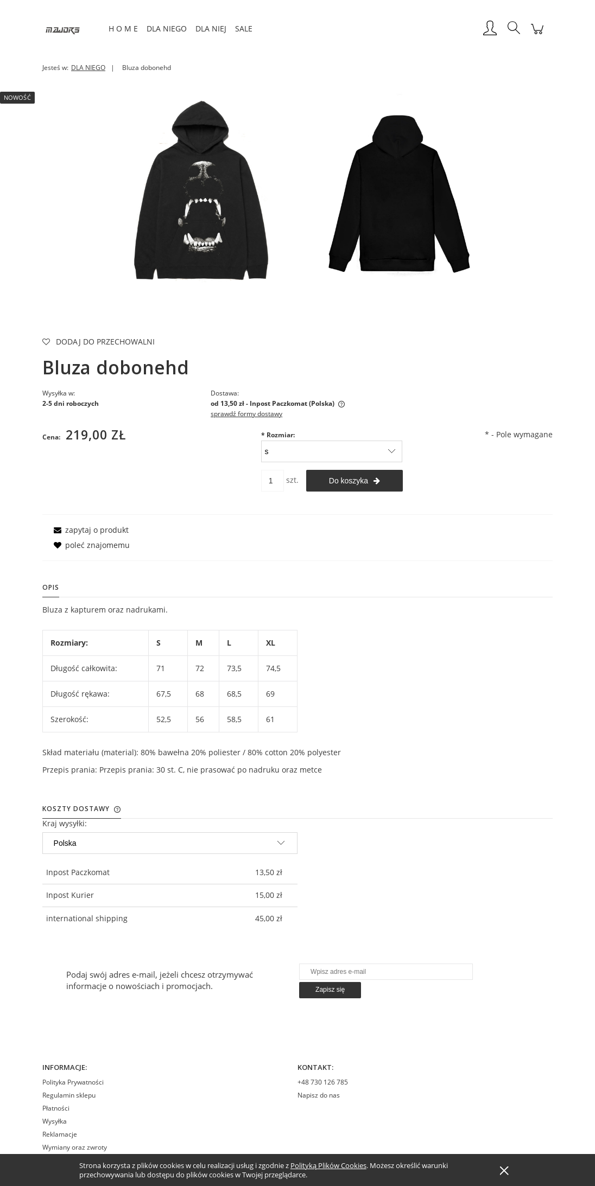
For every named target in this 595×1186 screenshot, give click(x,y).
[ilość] (272, 481)
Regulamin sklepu (69, 1095)
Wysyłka (54, 1121)
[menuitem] (123, 28)
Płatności (55, 1108)
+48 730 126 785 (323, 1082)
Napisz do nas (319, 1095)
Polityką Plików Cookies (328, 1165)
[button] (89, 530)
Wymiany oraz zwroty (74, 1147)
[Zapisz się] (330, 990)
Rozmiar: (278, 434)
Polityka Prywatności (73, 1082)
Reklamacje (59, 1134)
